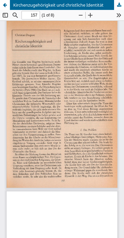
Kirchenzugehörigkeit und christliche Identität (58, 5)
